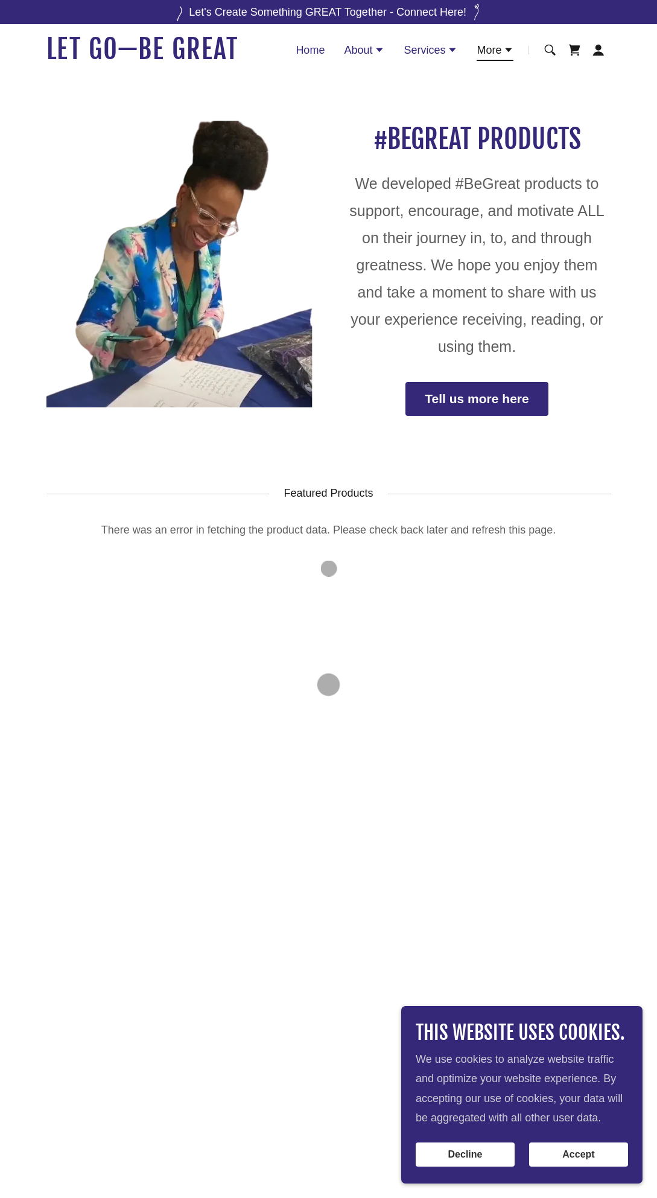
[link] (145, 55)
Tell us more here (476, 399)
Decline (465, 1154)
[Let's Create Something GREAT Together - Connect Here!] (328, 12)
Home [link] (310, 50)
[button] (364, 51)
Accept (578, 1154)
